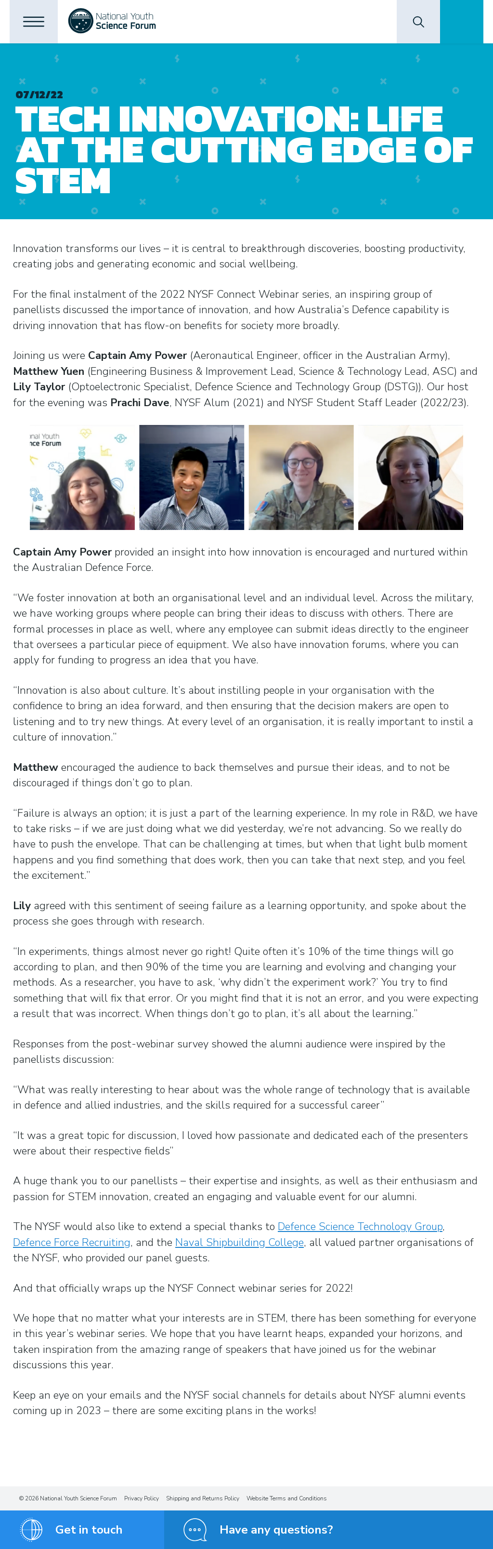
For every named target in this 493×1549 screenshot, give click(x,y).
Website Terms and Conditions (286, 1498)
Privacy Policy (141, 1498)
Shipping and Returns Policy (202, 1498)
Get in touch (89, 1529)
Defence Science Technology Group (360, 1226)
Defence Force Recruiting (71, 1242)
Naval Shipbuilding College (239, 1242)
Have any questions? (276, 1529)
